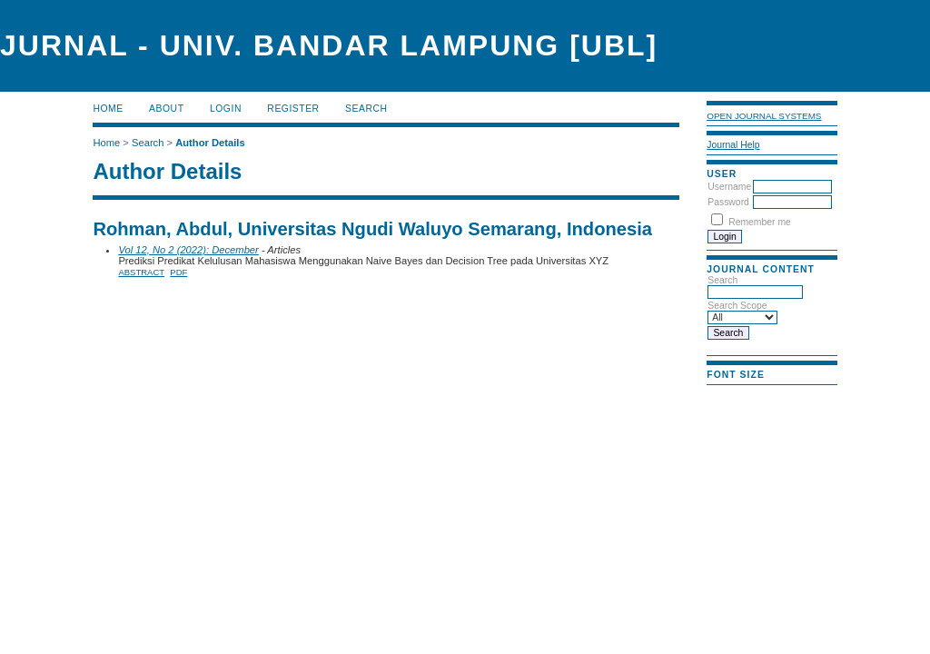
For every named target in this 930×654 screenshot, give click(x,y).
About (166, 109)
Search (366, 109)
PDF (178, 272)
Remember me (759, 222)
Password (728, 202)
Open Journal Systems (764, 116)
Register (293, 109)
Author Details (209, 142)
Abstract (141, 272)
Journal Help (733, 145)
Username (729, 187)
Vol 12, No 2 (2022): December (188, 249)
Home (108, 109)
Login (226, 109)
